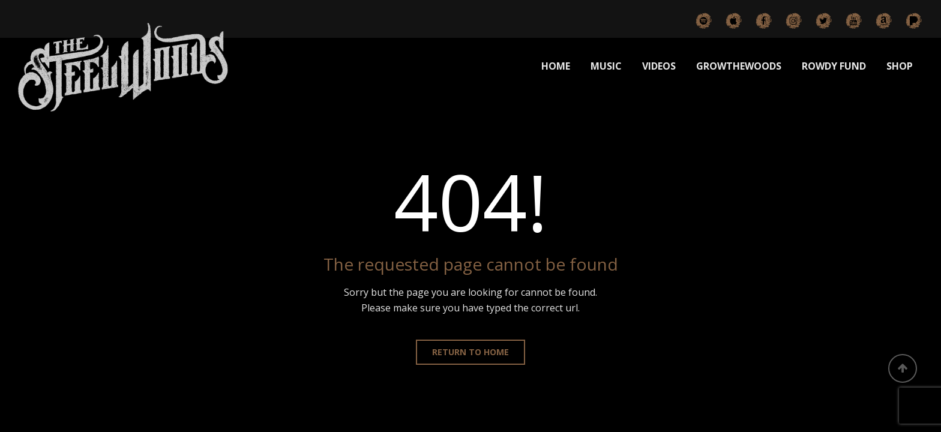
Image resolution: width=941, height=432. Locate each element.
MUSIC (606, 66)
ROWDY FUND (834, 66)
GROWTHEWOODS (738, 66)
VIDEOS (659, 66)
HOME (555, 66)
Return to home (470, 352)
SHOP (899, 66)
